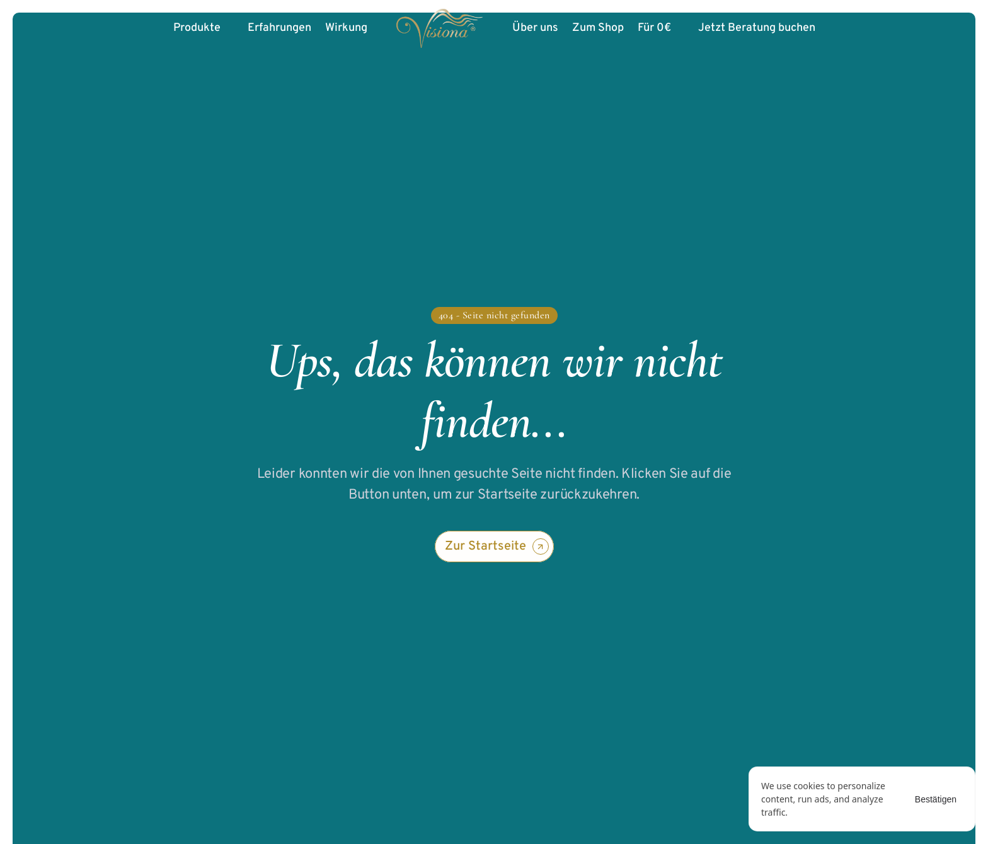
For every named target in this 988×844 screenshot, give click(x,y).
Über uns (535, 28)
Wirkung (346, 28)
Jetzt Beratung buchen (756, 28)
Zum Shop (598, 28)
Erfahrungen (279, 28)
